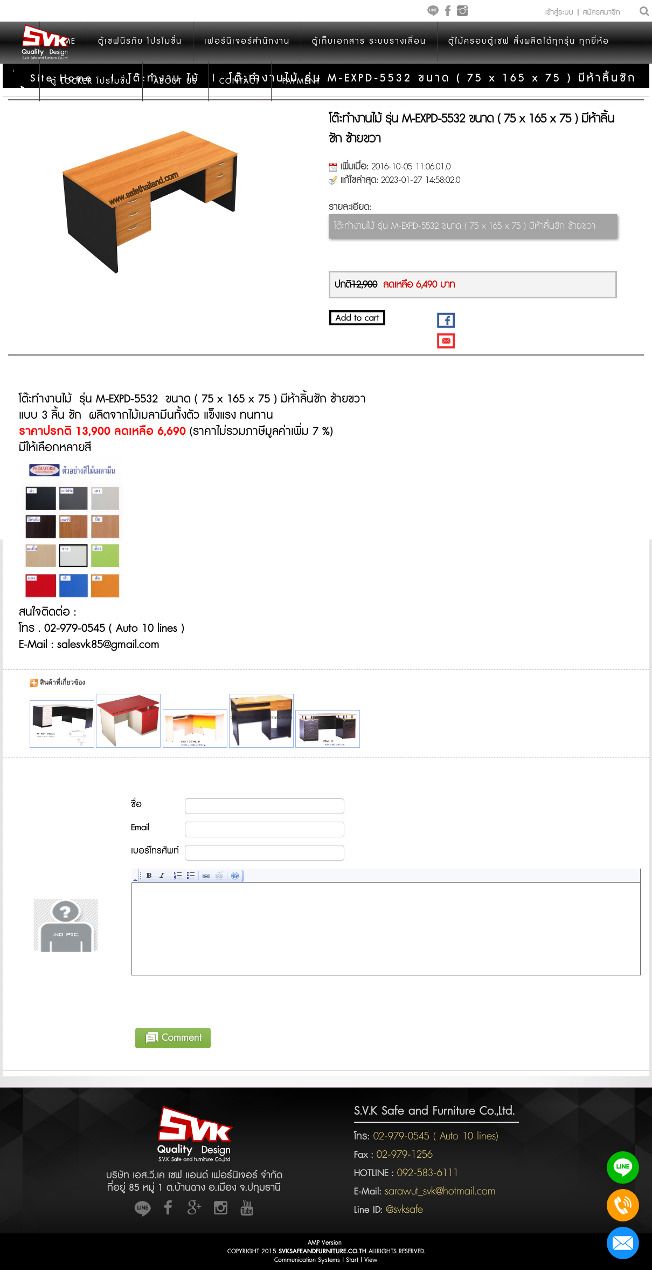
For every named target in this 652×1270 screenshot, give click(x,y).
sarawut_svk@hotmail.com (440, 1191)
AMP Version (325, 1242)
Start (352, 1260)
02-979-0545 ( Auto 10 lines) (434, 1136)
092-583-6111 (428, 1172)
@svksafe (404, 1209)
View (371, 1260)
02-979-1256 (405, 1154)
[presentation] (214, 1000)
